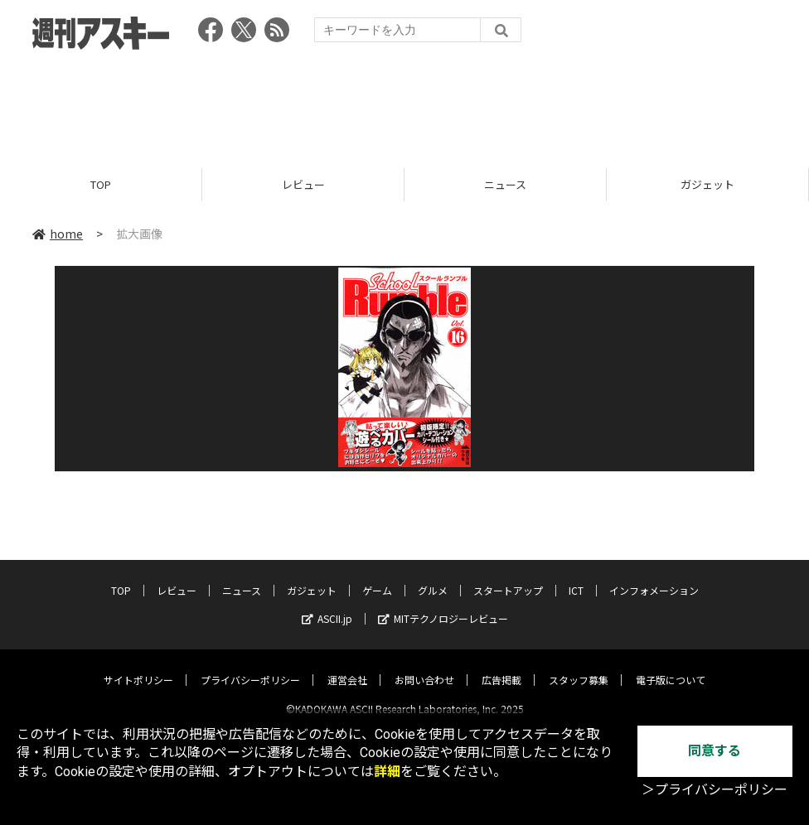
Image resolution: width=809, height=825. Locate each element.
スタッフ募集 (578, 666)
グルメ (433, 576)
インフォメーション (654, 576)
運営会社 (347, 666)
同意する (714, 751)
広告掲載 (501, 666)
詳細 (387, 771)
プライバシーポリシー (250, 666)
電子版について (670, 666)
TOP (100, 184)
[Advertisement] (404, 103)
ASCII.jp (327, 604)
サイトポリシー (138, 666)
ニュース (505, 184)
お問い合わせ (424, 666)
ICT (576, 576)
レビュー (303, 184)
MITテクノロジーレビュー (443, 604)
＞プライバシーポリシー (714, 790)
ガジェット (707, 184)
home (57, 233)
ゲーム (377, 576)
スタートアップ (508, 576)
